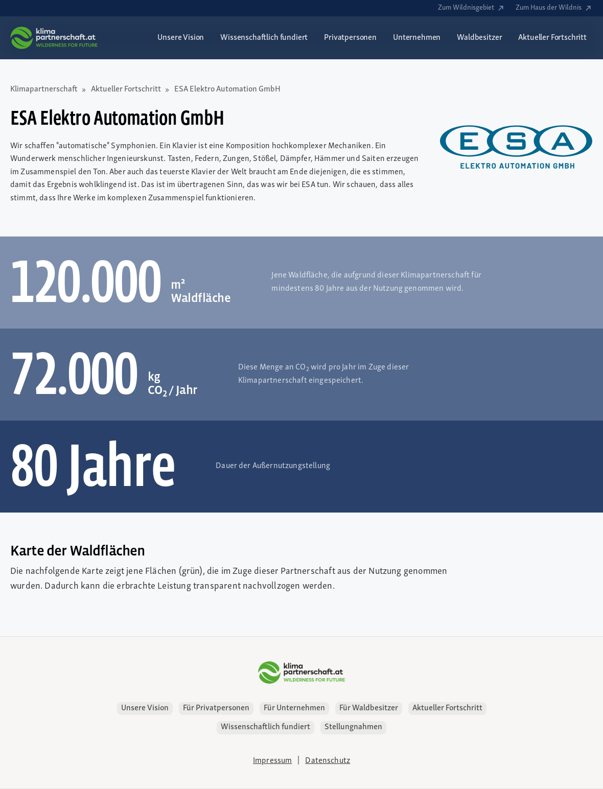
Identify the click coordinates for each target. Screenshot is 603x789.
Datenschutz (327, 761)
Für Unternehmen (294, 708)
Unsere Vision (145, 708)
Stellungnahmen (353, 727)
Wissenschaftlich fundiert (265, 727)
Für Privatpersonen (216, 708)
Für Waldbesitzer (368, 708)
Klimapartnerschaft (44, 89)
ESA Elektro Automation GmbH (227, 89)
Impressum (272, 761)
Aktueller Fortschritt (126, 89)
